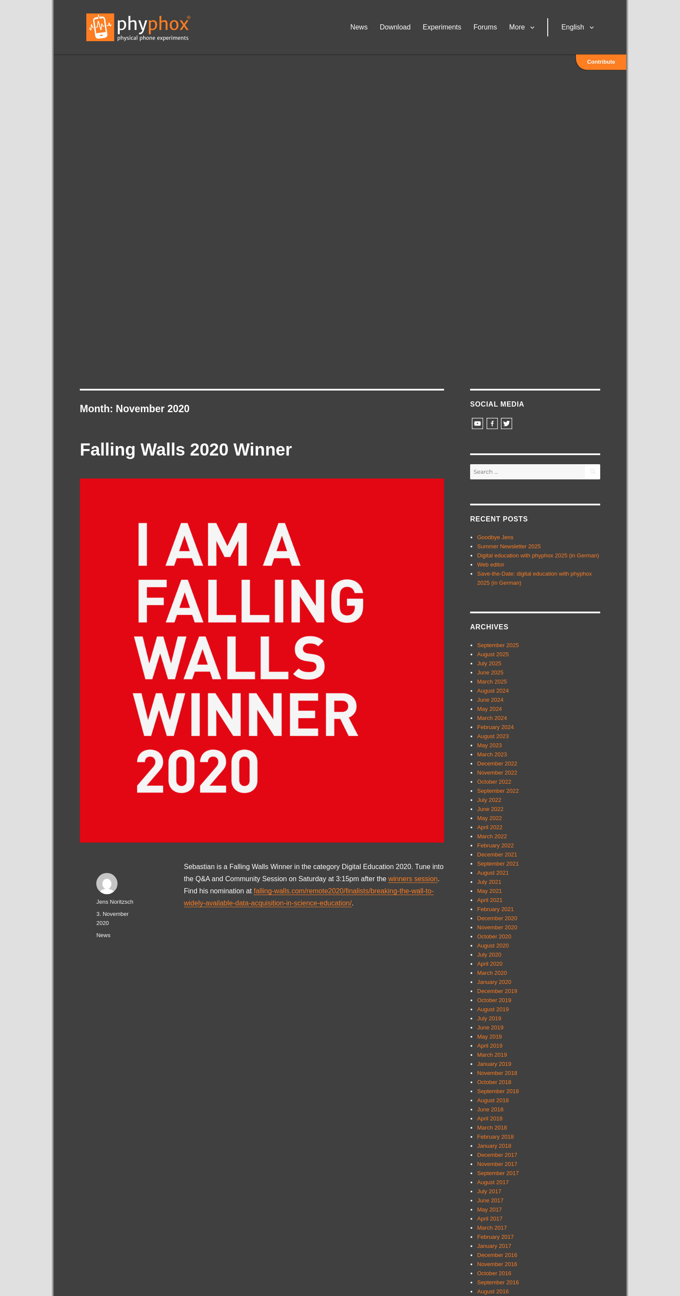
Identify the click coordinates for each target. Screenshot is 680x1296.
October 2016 (494, 1273)
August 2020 (493, 945)
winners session (413, 878)
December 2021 (497, 854)
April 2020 (490, 964)
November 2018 (497, 1073)
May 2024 (489, 709)
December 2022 (497, 763)
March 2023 (492, 754)
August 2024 (493, 690)
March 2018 (492, 1127)
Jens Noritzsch (114, 902)
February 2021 (495, 909)
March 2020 (492, 973)
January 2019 (494, 1064)
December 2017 (497, 1155)
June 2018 (490, 1109)
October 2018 (494, 1082)
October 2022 (494, 781)
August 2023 (493, 736)
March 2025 (492, 681)
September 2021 (498, 863)
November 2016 (497, 1264)
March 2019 (492, 1055)
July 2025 (489, 663)
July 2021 (489, 882)
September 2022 (498, 791)
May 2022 (489, 818)
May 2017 (489, 1209)
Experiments (444, 28)
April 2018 (490, 1118)
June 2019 (490, 1027)
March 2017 (492, 1227)
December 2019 (497, 991)
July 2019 (489, 1018)
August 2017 (493, 1182)
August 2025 (493, 654)
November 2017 (497, 1164)
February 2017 (495, 1237)
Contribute (601, 62)
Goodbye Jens (495, 537)
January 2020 (494, 982)
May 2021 (489, 891)
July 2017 (489, 1191)
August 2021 (493, 872)
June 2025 (490, 672)
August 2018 (493, 1100)
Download (396, 28)
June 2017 (490, 1200)
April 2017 (490, 1218)
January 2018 (494, 1146)
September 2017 (498, 1173)
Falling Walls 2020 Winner (186, 449)
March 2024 (492, 718)
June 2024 (490, 700)
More (518, 28)
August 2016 (493, 1291)
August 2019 (493, 1009)
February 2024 (495, 727)
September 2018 (498, 1091)
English (574, 28)
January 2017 (494, 1246)
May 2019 (489, 1036)
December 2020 (497, 918)
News (360, 28)
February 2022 (495, 845)
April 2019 (490, 1045)
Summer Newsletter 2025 (509, 546)
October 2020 (494, 936)
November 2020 (497, 927)
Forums (487, 28)
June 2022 (490, 809)
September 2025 (498, 645)
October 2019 (494, 1000)
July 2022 (489, 800)
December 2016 (497, 1255)
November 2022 (497, 772)
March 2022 (492, 836)
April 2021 (490, 900)
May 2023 (489, 745)
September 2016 (498, 1282)
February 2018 (495, 1136)
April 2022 (490, 827)
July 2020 (489, 954)
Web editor (490, 564)
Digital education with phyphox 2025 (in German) (538, 555)
